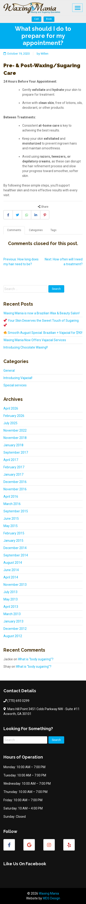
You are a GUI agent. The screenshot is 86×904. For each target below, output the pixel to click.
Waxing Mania (49, 893)
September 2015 (15, 511)
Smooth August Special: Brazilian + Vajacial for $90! (43, 333)
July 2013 (10, 592)
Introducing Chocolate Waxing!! (25, 347)
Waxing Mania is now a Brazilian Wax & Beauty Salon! (41, 313)
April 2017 (10, 460)
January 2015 (13, 540)
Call (36, 18)
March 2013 (12, 614)
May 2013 (10, 599)
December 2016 (15, 482)
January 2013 (13, 621)
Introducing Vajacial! (17, 378)
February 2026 (13, 416)
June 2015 (11, 518)
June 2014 (11, 570)
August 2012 (12, 636)
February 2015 (13, 533)
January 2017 (13, 474)
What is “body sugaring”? (35, 659)
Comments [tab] (14, 230)
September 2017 (15, 452)
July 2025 (10, 423)
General (9, 370)
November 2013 (15, 584)
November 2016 (15, 489)
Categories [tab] (36, 230)
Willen (44, 53)
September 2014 (15, 555)
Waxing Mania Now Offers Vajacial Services (34, 340)
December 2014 (15, 548)
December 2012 (15, 629)
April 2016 (10, 496)
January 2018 (13, 445)
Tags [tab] (53, 230)
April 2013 (10, 606)
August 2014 (12, 562)
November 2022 (15, 430)
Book (49, 18)
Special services (15, 385)
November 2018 (15, 438)
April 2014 (10, 577)
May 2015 (10, 526)
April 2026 (10, 408)
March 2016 (12, 504)
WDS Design (51, 898)
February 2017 (13, 467)
